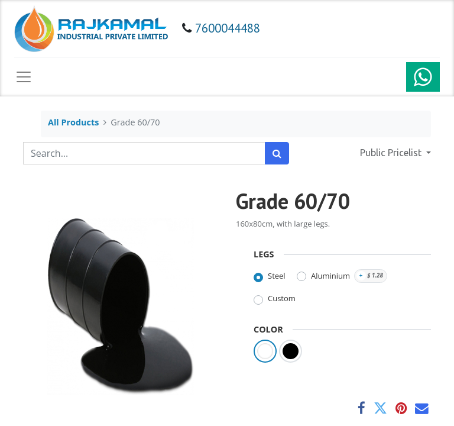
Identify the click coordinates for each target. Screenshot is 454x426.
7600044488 (227, 28)
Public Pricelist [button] (392, 152)
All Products (73, 122)
